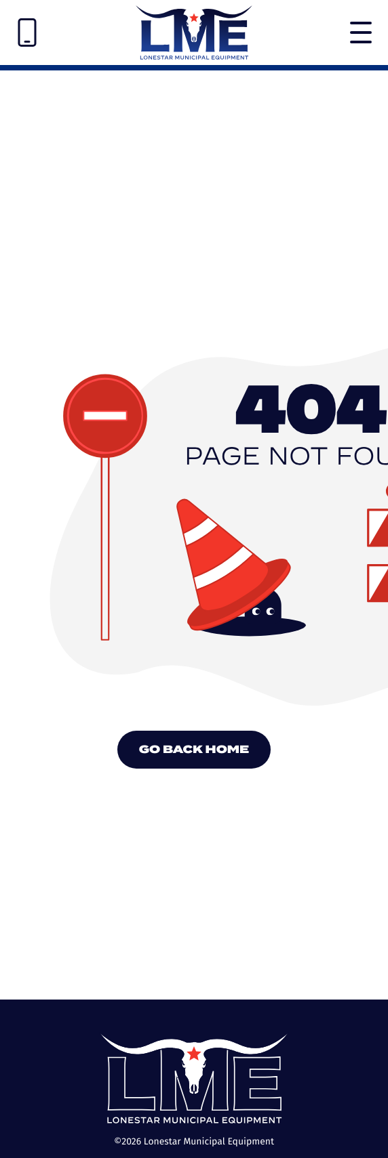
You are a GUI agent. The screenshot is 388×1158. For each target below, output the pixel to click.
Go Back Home (194, 749)
